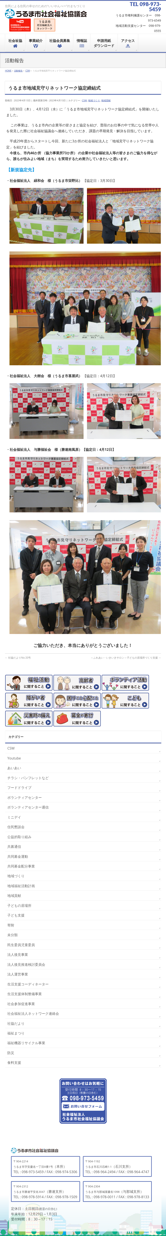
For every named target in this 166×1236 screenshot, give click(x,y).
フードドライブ (19, 787)
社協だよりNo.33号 (18, 657)
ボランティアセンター (24, 797)
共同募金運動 (17, 856)
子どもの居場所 (19, 905)
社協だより (16, 1023)
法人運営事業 (17, 974)
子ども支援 (16, 915)
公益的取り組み (19, 836)
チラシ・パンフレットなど (28, 777)
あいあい (14, 768)
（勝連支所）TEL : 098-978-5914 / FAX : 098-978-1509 (45, 1191)
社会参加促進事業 (21, 1003)
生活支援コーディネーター (28, 984)
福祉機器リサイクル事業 (26, 1043)
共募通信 (14, 846)
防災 (10, 1052)
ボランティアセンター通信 (28, 807)
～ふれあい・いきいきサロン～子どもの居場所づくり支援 (126, 657)
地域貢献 (106, 100)
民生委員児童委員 (21, 944)
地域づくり (94, 100)
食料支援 (14, 1062)
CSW (84, 100)
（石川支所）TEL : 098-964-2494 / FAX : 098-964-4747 (117, 1166)
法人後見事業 (17, 954)
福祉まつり (16, 1033)
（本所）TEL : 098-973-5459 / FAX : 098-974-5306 (45, 1166)
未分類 (12, 935)
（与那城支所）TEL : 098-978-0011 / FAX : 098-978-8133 (117, 1191)
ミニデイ (14, 817)
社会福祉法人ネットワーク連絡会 (33, 1013)
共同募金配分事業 (21, 866)
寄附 (10, 925)
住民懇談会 (16, 827)
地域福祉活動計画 (21, 885)
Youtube (14, 758)
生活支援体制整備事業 (24, 993)
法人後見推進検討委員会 (26, 964)
